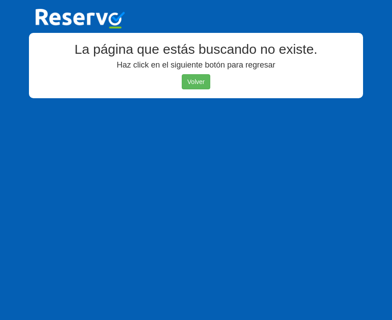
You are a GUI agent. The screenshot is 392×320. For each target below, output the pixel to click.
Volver (196, 81)
